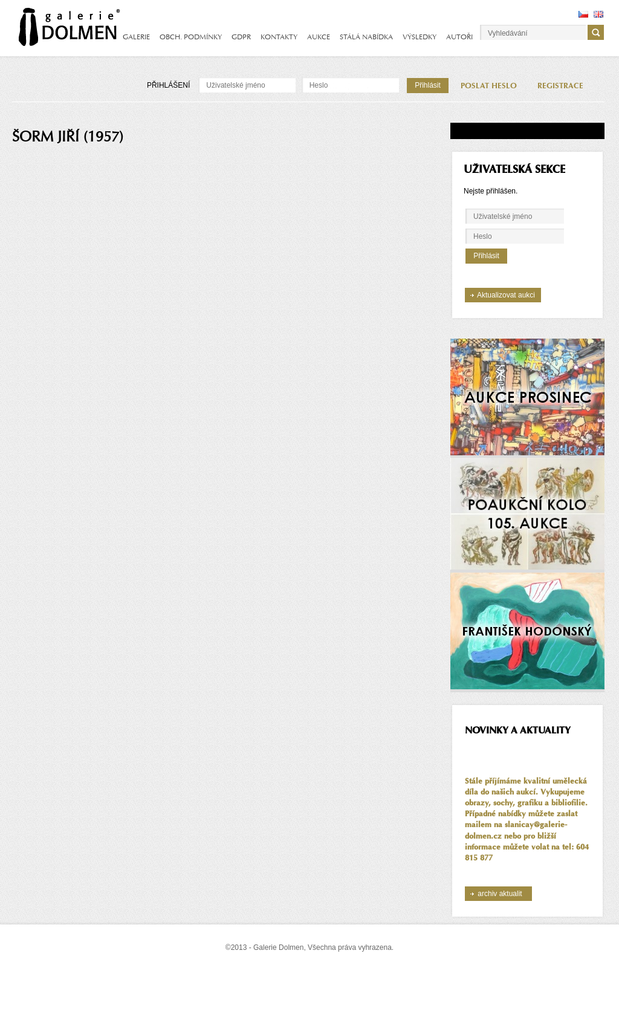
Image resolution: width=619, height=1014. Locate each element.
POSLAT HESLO (489, 86)
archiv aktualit (500, 893)
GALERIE (136, 37)
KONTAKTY (279, 37)
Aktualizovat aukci (506, 295)
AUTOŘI (459, 37)
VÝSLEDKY (419, 37)
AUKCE (318, 37)
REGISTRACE (560, 86)
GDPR (241, 37)
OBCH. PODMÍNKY (191, 37)
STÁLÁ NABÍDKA (366, 37)
